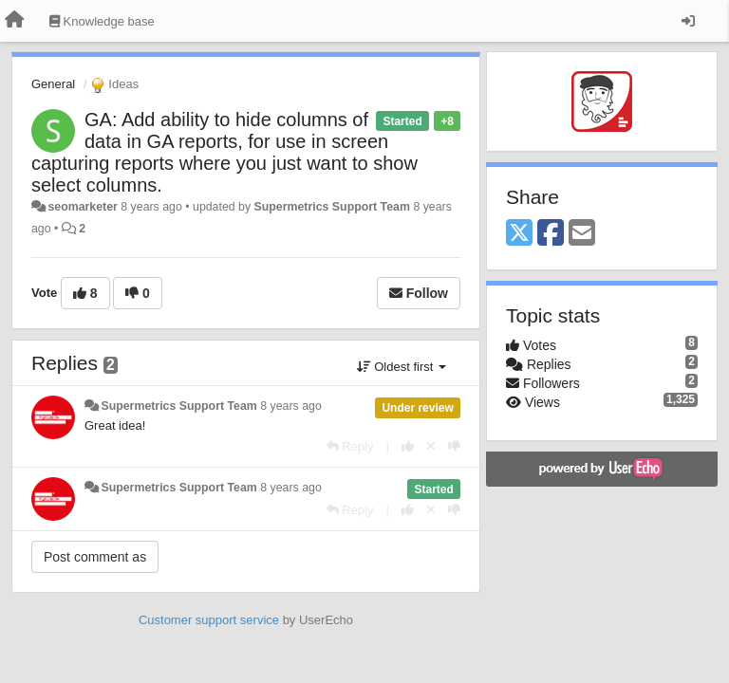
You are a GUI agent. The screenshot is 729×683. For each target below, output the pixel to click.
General (53, 84)
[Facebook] (550, 233)
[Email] (582, 233)
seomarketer (82, 206)
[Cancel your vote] (431, 446)
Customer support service (209, 620)
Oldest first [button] (401, 367)
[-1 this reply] (454, 446)
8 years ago (291, 406)
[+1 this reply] (408, 446)
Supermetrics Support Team (332, 206)
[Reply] (350, 446)
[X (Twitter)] (519, 233)
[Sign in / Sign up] (688, 21)
